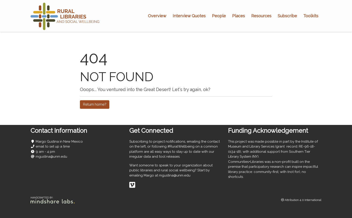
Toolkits (310, 15)
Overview (157, 15)
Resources (261, 15)
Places (238, 15)
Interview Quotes (189, 15)
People (219, 15)
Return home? (94, 104)
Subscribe (287, 15)
